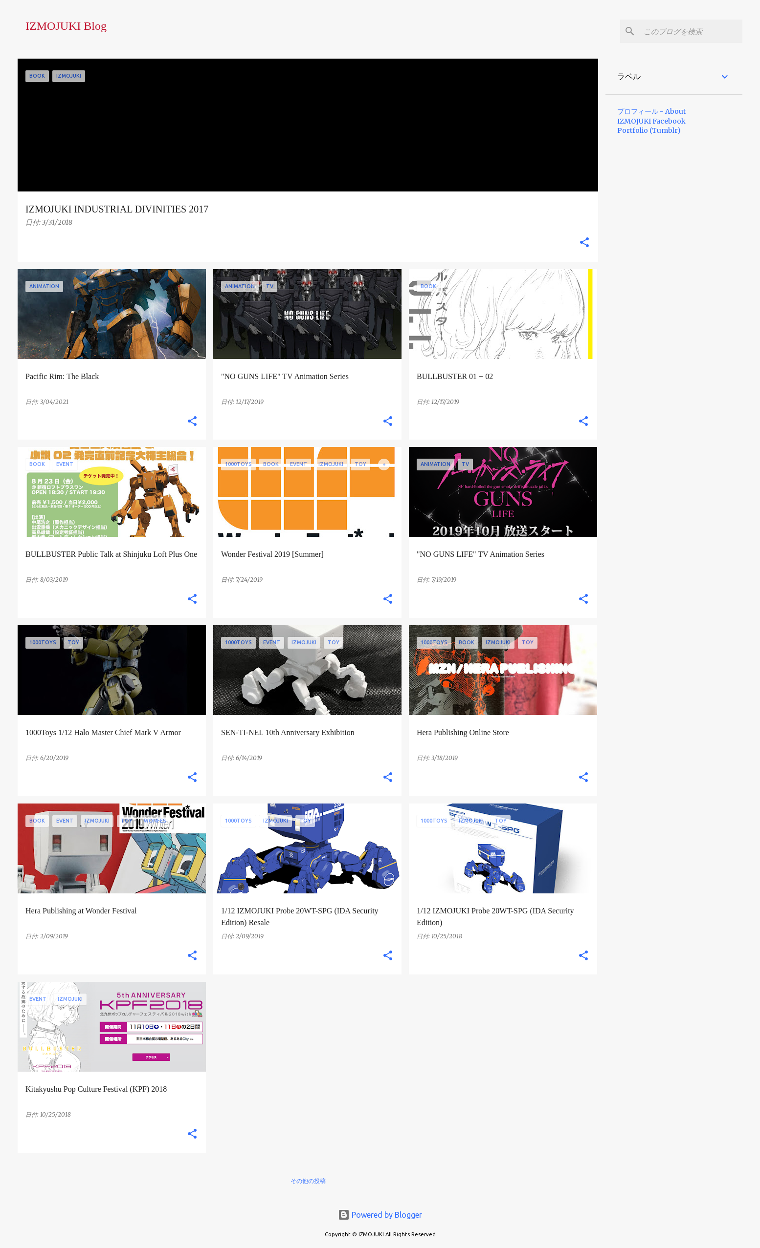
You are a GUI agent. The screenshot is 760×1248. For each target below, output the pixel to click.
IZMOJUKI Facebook (651, 121)
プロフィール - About (651, 111)
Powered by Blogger (380, 1214)
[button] (584, 243)
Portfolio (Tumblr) (649, 130)
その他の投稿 (308, 1181)
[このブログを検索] (691, 31)
